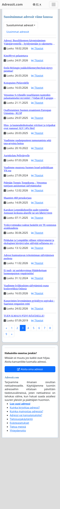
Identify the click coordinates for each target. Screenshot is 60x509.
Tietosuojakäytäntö (21, 419)
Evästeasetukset (19, 423)
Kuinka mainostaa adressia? (26, 411)
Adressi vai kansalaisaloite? (26, 415)
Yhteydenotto (18, 430)
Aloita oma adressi (30, 369)
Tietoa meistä (18, 426)
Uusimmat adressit (17, 32)
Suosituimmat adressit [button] (19, 25)
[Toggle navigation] (53, 4)
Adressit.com (12, 4)
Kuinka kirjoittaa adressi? (25, 407)
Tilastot (37, 48)
